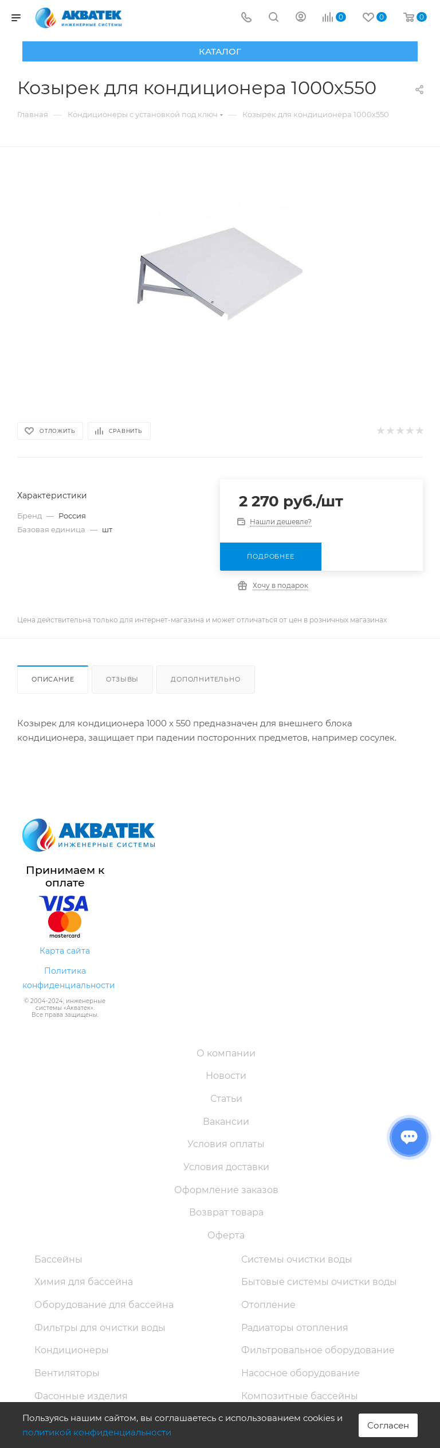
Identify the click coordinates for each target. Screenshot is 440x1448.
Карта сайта (65, 951)
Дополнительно (205, 679)
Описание (53, 679)
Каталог (220, 51)
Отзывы (122, 679)
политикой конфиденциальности (96, 1432)
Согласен (388, 1425)
